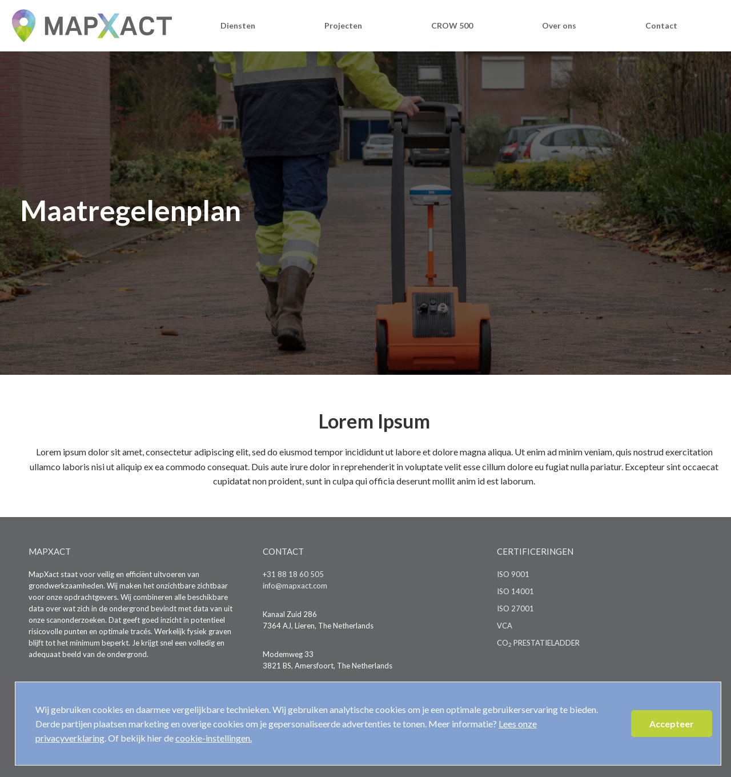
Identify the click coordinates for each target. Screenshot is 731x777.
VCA (504, 625)
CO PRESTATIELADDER (538, 642)
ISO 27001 (515, 608)
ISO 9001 (513, 574)
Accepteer (671, 723)
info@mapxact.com (295, 585)
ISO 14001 (515, 591)
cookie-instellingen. (213, 737)
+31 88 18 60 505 (293, 574)
